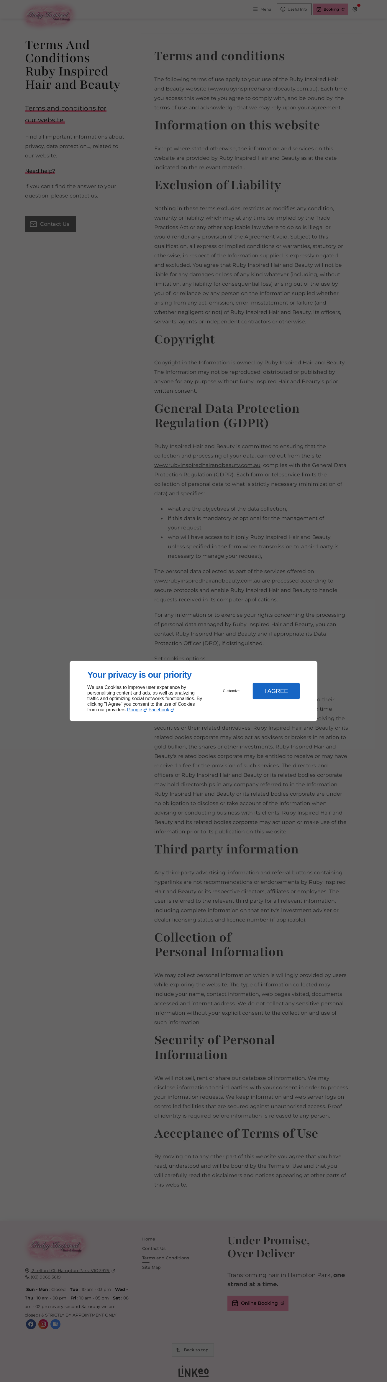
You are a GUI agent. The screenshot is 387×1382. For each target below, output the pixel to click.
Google (134, 709)
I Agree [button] (276, 691)
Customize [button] (231, 691)
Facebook (159, 709)
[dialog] (193, 691)
